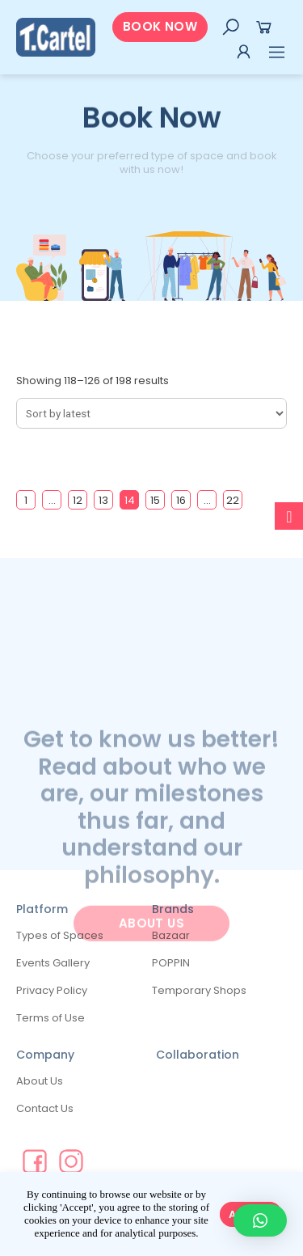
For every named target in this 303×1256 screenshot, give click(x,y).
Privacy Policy (51, 990)
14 (129, 500)
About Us (39, 1081)
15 (155, 500)
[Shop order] (151, 413)
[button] (160, 27)
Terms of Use (50, 1018)
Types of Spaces (59, 935)
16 (181, 500)
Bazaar (171, 935)
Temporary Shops (199, 990)
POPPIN (171, 963)
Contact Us (45, 1108)
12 (77, 500)
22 (232, 500)
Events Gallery (53, 963)
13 (103, 500)
